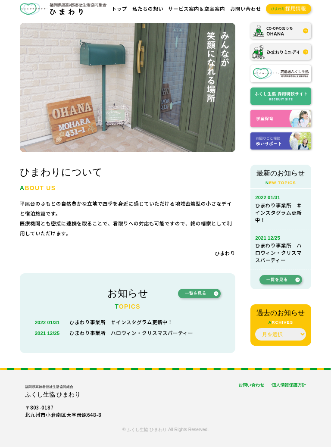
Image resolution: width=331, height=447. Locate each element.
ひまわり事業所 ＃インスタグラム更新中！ (121, 322)
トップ (119, 8)
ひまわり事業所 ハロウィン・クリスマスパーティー (131, 332)
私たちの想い (147, 8)
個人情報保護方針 (289, 384)
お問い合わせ (245, 8)
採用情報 (288, 9)
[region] (127, 87)
